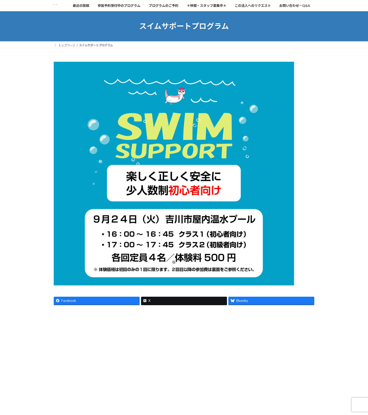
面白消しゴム (111, 376)
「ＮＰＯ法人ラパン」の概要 (233, 374)
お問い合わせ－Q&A (155, 374)
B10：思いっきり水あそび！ (76, 376)
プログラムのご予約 (120, 374)
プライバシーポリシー (191, 374)
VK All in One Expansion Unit (214, 407)
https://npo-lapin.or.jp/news (76, 320)
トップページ (66, 374)
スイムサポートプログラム (277, 374)
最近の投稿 (91, 374)
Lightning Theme (182, 407)
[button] (69, 335)
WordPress (158, 407)
